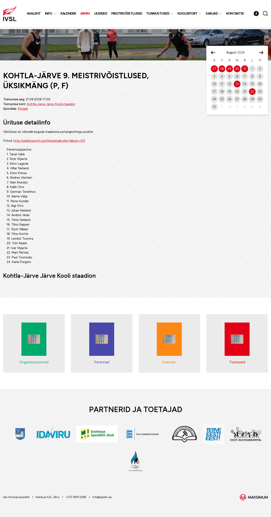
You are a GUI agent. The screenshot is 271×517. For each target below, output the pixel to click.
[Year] (242, 52)
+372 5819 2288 (76, 497)
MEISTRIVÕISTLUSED (127, 14)
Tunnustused (158, 14)
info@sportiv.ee (101, 497)
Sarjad (212, 14)
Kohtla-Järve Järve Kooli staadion (51, 104)
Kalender (69, 14)
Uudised (101, 14)
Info (49, 14)
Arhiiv (86, 14)
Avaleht (34, 14)
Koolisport (188, 14)
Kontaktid (235, 14)
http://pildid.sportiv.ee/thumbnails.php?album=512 (49, 141)
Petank (23, 109)
